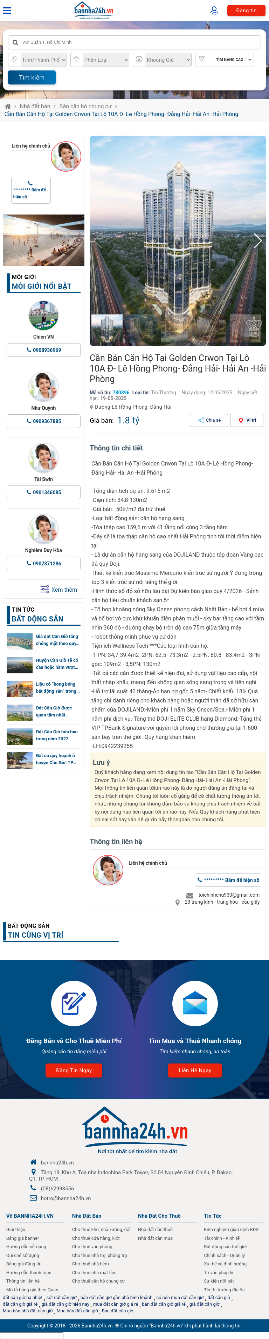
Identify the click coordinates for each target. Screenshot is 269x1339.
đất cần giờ (219, 1297)
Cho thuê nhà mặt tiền (94, 1272)
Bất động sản (29, 926)
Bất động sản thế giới (225, 1246)
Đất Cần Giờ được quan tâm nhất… (54, 711)
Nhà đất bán (35, 106)
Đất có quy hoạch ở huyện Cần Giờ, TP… (56, 759)
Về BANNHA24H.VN (30, 1216)
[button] (258, 241)
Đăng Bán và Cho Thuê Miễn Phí (74, 1041)
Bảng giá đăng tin (24, 1263)
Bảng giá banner (22, 1238)
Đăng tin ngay (74, 1070)
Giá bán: (102, 420)
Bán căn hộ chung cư (85, 106)
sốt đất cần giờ (62, 1297)
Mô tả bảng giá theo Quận (32, 1289)
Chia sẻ (213, 420)
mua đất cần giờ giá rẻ (115, 1304)
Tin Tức (213, 1216)
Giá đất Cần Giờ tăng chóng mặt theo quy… (58, 640)
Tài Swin (43, 479)
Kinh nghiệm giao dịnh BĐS (231, 1229)
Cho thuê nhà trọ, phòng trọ (99, 1255)
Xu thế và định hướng (225, 1263)
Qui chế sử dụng (22, 1255)
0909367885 (47, 421)
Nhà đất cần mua (155, 1238)
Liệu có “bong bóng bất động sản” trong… (58, 687)
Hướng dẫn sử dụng (26, 1246)
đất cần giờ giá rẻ (20, 1304)
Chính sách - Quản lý (224, 1255)
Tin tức (23, 609)
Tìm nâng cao (229, 59)
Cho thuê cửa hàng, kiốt (96, 1238)
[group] (178, 241)
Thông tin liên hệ (23, 1281)
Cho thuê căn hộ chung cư (98, 1281)
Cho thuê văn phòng (92, 1246)
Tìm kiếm (31, 77)
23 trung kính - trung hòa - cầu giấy (222, 902)
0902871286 (47, 563)
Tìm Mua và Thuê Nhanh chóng (195, 1041)
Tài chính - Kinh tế (222, 1238)
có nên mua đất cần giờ (180, 1297)
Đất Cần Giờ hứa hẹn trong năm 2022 (57, 735)
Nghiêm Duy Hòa (43, 550)
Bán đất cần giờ (117, 1310)
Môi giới (24, 277)
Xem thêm (58, 589)
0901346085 (47, 492)
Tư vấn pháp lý (218, 1272)
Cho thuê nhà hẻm (90, 1263)
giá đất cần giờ (204, 1304)
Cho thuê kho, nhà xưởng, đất (101, 1229)
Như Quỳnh (43, 408)
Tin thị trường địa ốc (224, 1289)
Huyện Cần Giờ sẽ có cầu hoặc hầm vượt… (57, 664)
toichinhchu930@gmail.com (229, 895)
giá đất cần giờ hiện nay (65, 1304)
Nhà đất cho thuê (159, 1216)
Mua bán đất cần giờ (77, 1310)
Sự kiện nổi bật (219, 1281)
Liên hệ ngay (195, 1070)
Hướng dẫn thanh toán (28, 1272)
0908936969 (47, 350)
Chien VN (43, 337)
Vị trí (251, 420)
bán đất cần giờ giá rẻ (164, 1304)
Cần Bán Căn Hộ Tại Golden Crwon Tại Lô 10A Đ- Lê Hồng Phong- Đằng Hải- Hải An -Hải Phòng (122, 114)
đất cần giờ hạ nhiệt (23, 1297)
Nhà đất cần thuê (155, 1229)
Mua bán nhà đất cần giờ (28, 1310)
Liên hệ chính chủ (31, 146)
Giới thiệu (15, 1229)
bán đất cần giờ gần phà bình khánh (116, 1297)
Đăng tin (246, 10)
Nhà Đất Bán (87, 1216)
